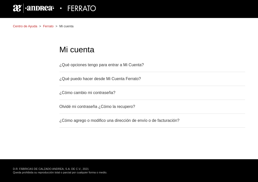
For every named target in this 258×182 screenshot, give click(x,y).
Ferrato (48, 26)
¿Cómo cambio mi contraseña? (87, 92)
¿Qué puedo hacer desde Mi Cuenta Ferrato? (100, 79)
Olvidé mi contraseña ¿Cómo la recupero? (97, 106)
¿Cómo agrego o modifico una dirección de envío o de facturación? (119, 120)
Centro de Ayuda (25, 26)
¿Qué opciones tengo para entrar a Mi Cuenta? (101, 65)
